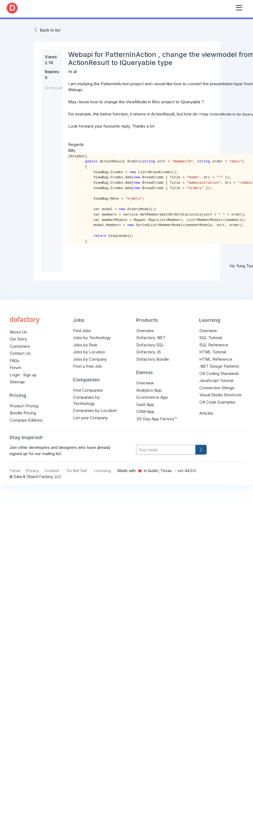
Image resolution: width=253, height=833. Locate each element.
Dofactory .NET (150, 337)
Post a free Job (87, 366)
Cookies (51, 470)
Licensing (102, 470)
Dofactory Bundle (152, 359)
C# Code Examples (217, 402)
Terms (14, 470)
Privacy (32, 470)
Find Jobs (82, 330)
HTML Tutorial (212, 351)
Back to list (50, 30)
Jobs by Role (85, 344)
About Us (18, 331)
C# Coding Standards (219, 373)
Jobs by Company (90, 359)
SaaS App (145, 404)
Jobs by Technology (92, 337)
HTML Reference (215, 359)
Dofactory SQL (150, 344)
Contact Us (20, 353)
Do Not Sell (77, 470)
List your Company (90, 417)
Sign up (30, 374)
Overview (145, 330)
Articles (206, 413)
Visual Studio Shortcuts (220, 394)
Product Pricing (24, 405)
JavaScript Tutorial (216, 380)
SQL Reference (213, 344)
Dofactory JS (148, 351)
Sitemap (17, 381)
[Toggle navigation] (239, 6)
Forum (15, 367)
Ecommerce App (152, 397)
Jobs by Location (89, 351)
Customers (20, 346)
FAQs (14, 360)
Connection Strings (216, 387)
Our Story (18, 339)
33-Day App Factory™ (156, 418)
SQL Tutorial (210, 337)
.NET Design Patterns (219, 366)
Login (15, 374)
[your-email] (166, 450)
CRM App (145, 411)
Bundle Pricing (23, 412)
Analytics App (149, 390)
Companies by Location (95, 410)
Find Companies (88, 390)
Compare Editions (26, 420)
